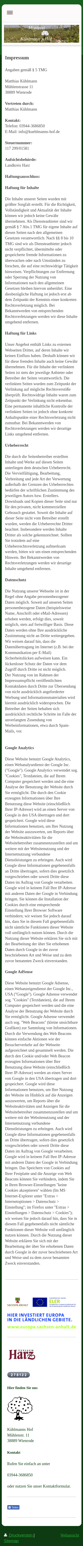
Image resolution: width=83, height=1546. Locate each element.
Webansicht (69, 1535)
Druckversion (19, 1535)
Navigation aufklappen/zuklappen (41, 12)
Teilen (13, 1507)
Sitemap (11, 1541)
